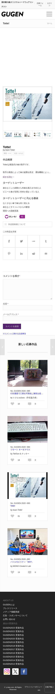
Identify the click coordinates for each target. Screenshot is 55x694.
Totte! (12, 506)
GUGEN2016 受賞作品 (13, 653)
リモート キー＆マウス (20, 449)
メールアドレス (11, 314)
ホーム (49, 23)
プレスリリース (10, 608)
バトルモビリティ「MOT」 (22, 562)
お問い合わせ (9, 619)
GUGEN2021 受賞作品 (13, 635)
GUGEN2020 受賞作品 (13, 638)
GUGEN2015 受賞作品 (13, 657)
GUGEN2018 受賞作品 (13, 646)
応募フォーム (40, 4)
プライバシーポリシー (33, 687)
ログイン (49, 4)
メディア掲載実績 (11, 612)
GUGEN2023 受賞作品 (13, 628)
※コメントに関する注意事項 (14, 334)
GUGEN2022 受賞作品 (13, 631)
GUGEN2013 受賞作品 (13, 664)
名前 (5, 304)
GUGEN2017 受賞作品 (13, 649)
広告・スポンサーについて (15, 615)
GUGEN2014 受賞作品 (13, 660)
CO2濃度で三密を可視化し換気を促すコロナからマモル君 (27, 393)
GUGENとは (9, 604)
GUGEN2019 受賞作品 (13, 642)
